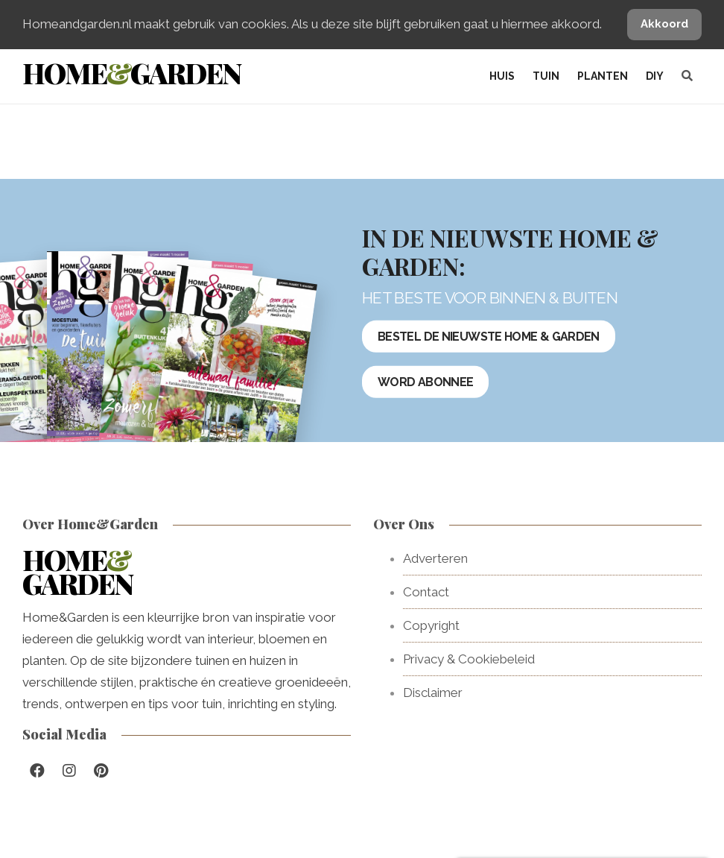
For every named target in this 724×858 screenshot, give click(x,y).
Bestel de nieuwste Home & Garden (489, 336)
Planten (602, 76)
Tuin (546, 76)
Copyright (431, 625)
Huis (502, 76)
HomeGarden (131, 72)
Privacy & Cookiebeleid (469, 659)
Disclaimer (433, 692)
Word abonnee (425, 382)
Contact (426, 591)
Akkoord (664, 24)
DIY (655, 76)
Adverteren (435, 558)
